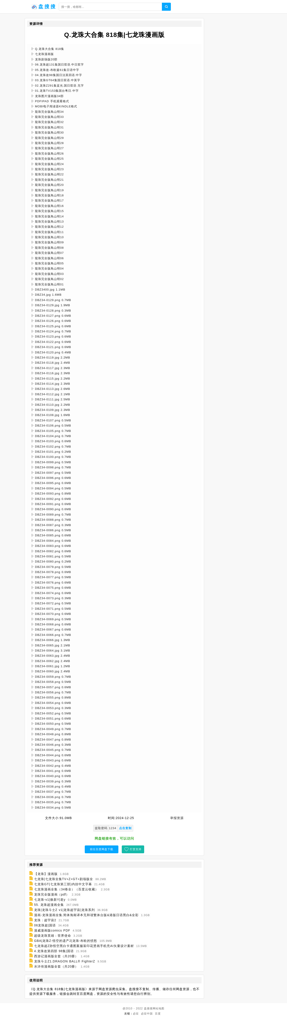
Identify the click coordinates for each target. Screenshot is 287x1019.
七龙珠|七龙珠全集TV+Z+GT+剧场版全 (63, 879)
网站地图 (158, 1008)
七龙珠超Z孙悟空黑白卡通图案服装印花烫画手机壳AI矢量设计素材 (84, 946)
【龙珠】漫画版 (46, 874)
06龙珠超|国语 (45, 925)
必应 (136, 1013)
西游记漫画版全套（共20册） (56, 956)
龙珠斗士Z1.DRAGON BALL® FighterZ (64, 961)
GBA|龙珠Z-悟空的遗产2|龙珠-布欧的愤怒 (65, 941)
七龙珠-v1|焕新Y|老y (49, 899)
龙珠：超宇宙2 (45, 920)
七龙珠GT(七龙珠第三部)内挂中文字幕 (63, 884)
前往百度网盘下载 (101, 849)
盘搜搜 (148, 1008)
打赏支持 (135, 849)
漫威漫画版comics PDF (52, 930)
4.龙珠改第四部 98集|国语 (54, 951)
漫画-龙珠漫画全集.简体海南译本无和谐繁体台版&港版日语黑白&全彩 (86, 915)
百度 (158, 1013)
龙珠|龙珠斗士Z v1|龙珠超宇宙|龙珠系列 (64, 910)
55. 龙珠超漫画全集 (49, 904)
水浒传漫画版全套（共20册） (56, 966)
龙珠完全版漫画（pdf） (51, 894)
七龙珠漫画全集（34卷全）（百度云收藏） (66, 889)
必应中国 (147, 1013)
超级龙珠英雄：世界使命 (52, 935)
